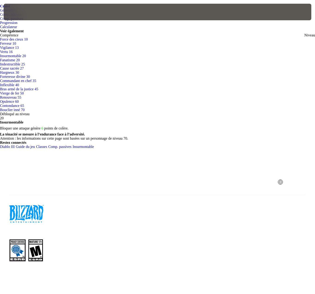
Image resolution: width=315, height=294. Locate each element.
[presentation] (18, 12)
